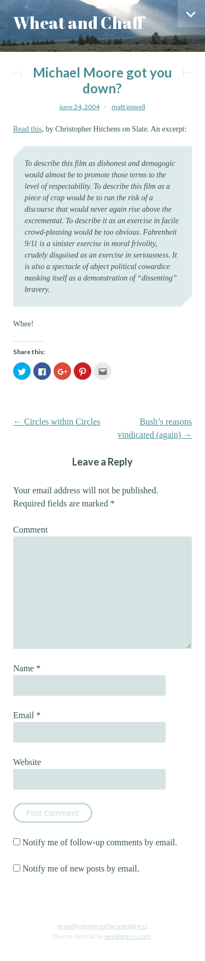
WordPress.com (127, 936)
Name (26, 668)
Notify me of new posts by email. (80, 868)
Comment (30, 529)
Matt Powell (128, 107)
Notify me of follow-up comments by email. (99, 842)
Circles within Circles (57, 421)
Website (27, 762)
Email (26, 715)
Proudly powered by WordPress (102, 926)
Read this (27, 129)
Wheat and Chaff (78, 22)
